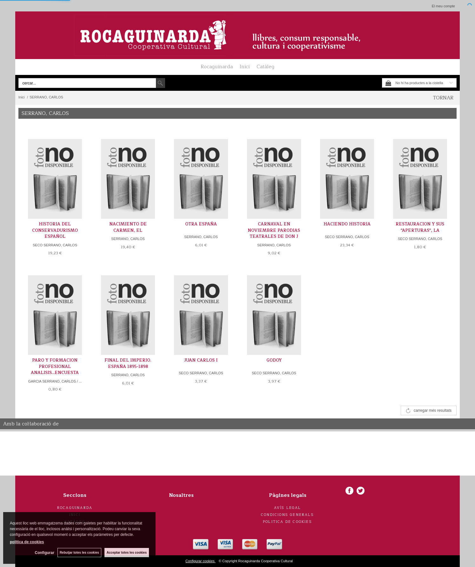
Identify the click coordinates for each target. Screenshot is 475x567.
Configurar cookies (200, 561)
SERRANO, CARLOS (128, 239)
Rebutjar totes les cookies (79, 552)
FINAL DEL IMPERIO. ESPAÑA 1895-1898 (127, 363)
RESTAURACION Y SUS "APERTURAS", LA (420, 227)
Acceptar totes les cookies (127, 552)
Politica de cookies (287, 522)
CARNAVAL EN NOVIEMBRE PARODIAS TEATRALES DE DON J (274, 230)
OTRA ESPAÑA (201, 224)
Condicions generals (287, 515)
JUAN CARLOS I (200, 360)
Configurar (44, 552)
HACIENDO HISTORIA (347, 224)
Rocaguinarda (217, 67)
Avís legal (287, 508)
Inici (245, 67)
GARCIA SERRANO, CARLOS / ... (55, 381)
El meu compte (443, 6)
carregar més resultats (433, 410)
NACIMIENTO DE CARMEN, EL (128, 227)
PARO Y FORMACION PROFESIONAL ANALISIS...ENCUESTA (55, 366)
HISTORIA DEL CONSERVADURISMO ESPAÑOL (55, 230)
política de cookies (27, 542)
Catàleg (265, 67)
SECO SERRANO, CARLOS (55, 245)
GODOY (274, 360)
